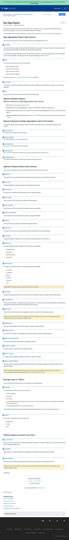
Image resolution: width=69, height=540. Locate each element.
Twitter (6, 472)
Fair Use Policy (58, 528)
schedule (8, 116)
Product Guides (18, 14)
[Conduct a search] (50, 14)
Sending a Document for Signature (11, 508)
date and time (34, 115)
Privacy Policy (37, 528)
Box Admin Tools (27, 14)
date (7, 145)
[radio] (31, 480)
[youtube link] (42, 520)
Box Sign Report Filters (44, 33)
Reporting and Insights (9, 15)
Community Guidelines (30, 532)
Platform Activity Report (9, 503)
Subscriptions (18, 528)
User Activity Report (8, 498)
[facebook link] (64, 520)
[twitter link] (57, 520)
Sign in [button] (65, 8)
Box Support (8, 14)
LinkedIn (8, 472)
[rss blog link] (49, 520)
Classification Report (8, 500)
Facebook (4, 472)
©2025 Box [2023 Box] (9, 528)
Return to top (7, 491)
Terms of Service (28, 528)
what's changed (34, 3)
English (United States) (60, 535)
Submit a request (40, 487)
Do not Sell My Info (48, 528)
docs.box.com (48, 2)
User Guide (41, 532)
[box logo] (10, 8)
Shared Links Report (8, 505)
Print (63, 22)
